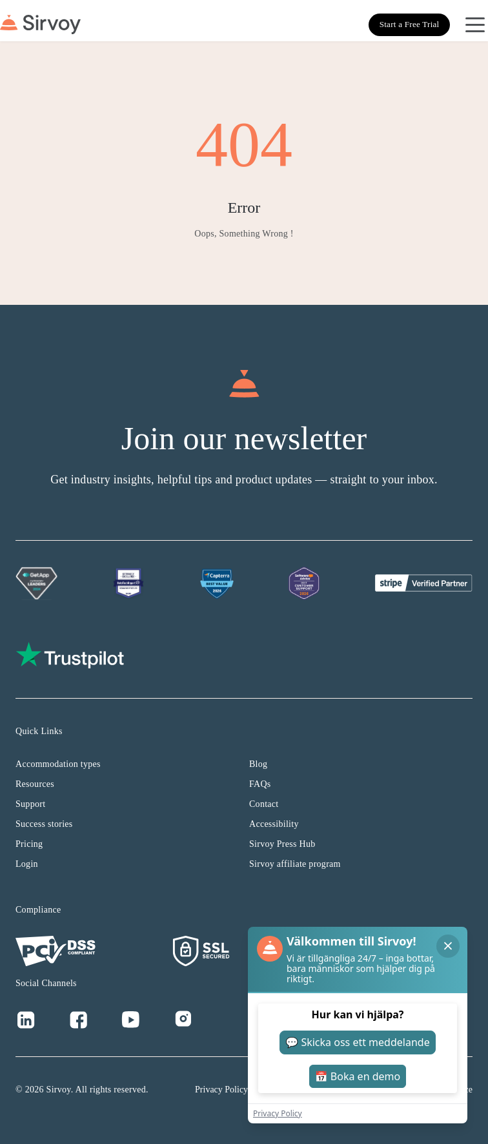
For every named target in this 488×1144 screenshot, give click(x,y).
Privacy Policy (221, 1089)
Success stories (44, 824)
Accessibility (274, 824)
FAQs (260, 784)
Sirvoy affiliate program (295, 864)
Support (30, 804)
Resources (34, 784)
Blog (258, 764)
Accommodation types (58, 764)
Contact (264, 804)
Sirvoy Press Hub (282, 844)
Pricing (29, 844)
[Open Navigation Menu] (475, 24)
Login (26, 864)
